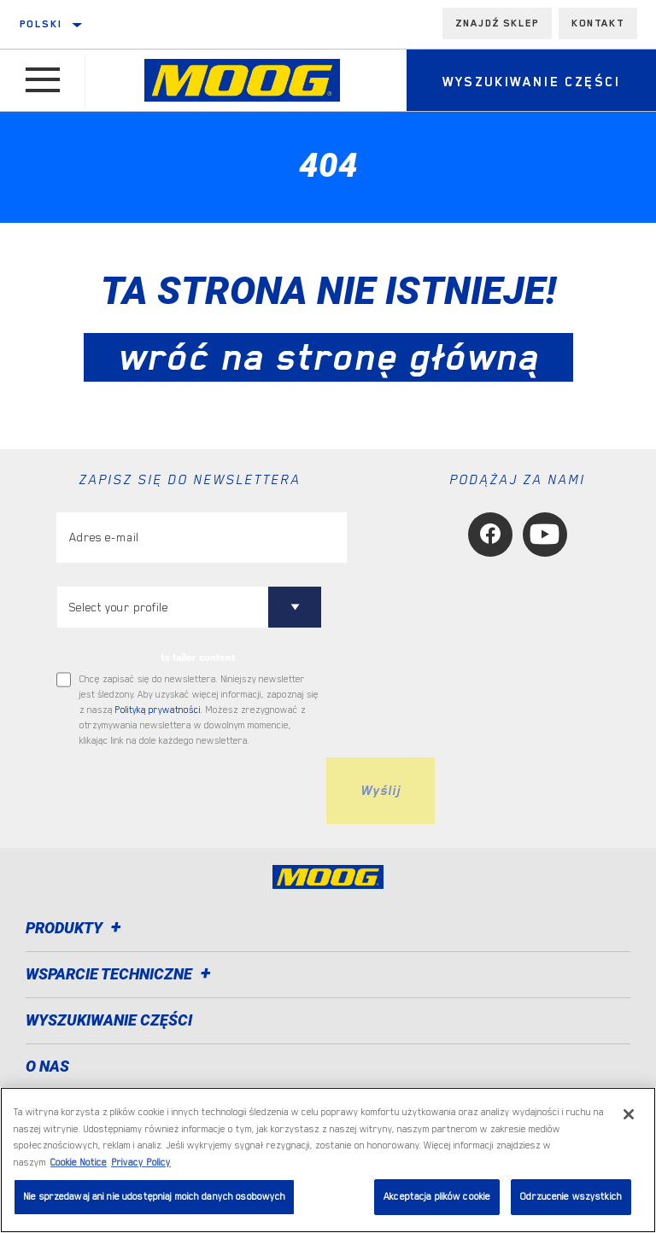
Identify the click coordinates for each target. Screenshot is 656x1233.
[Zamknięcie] (628, 1114)
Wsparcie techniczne (121, 974)
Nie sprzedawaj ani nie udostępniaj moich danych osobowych (154, 1196)
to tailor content (198, 657)
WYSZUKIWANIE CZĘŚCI (109, 1020)
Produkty (76, 928)
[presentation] (186, 790)
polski (41, 24)
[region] (328, 1160)
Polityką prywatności (158, 710)
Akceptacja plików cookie (437, 1196)
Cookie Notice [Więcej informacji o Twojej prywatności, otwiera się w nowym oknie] (78, 1162)
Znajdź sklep (497, 23)
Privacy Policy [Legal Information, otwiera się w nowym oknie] (141, 1162)
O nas (47, 1066)
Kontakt (597, 23)
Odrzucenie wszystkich (571, 1196)
